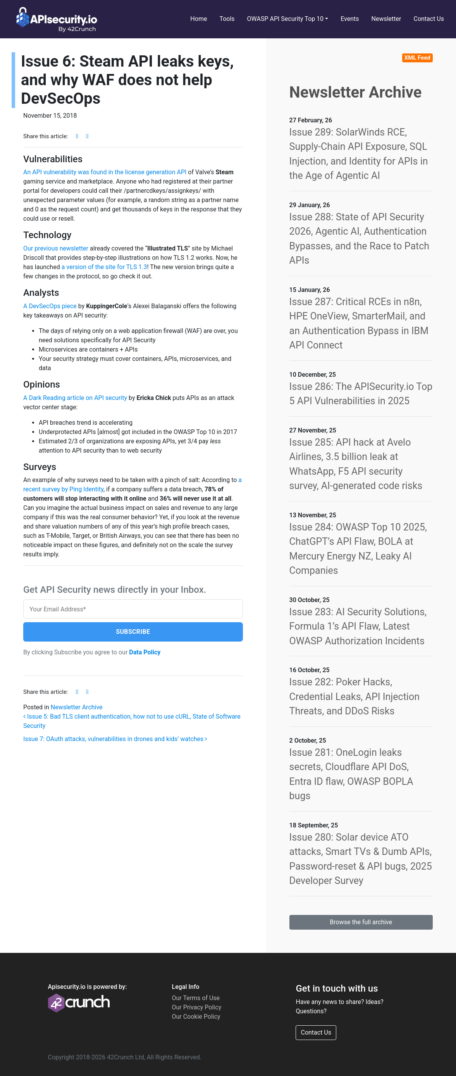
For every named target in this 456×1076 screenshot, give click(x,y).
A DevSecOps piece (50, 306)
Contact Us (428, 18)
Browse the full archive (361, 922)
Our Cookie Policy (196, 1016)
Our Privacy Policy (196, 1007)
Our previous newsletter (55, 248)
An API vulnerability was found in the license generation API (104, 172)
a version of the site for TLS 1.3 (104, 267)
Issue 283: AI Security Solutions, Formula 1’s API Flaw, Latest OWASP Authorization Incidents (358, 626)
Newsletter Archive (77, 707)
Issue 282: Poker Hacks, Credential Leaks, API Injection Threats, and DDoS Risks (354, 696)
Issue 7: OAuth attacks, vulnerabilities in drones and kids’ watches (115, 739)
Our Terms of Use (196, 998)
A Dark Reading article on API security (75, 398)
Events (350, 18)
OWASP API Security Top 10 (285, 18)
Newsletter (386, 18)
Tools (226, 18)
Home (198, 18)
